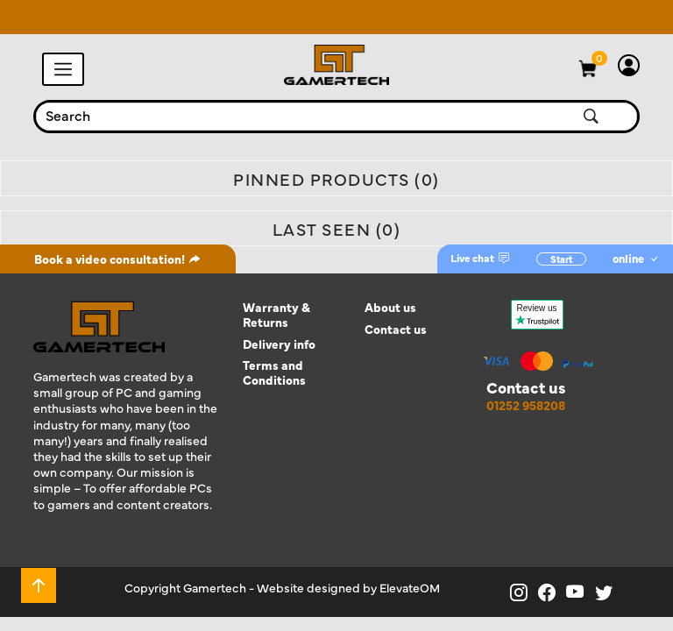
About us (390, 307)
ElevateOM (409, 587)
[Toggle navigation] (63, 69)
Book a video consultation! (117, 258)
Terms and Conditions (274, 372)
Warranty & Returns (276, 315)
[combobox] (292, 116)
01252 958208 (525, 405)
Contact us (396, 329)
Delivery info (279, 344)
